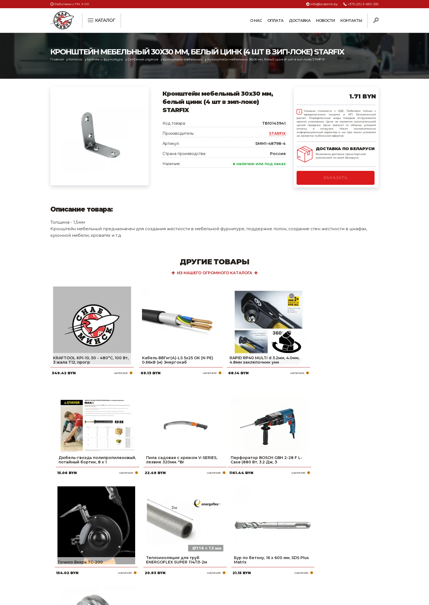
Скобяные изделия (146, 59)
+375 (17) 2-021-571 (305, 534)
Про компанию (188, 525)
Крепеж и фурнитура (107, 59)
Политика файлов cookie (73, 562)
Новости (325, 20)
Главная (57, 59)
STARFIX (277, 133)
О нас (256, 20)
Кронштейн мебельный (186, 59)
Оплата (275, 20)
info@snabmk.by (324, 4)
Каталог (77, 59)
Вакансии (182, 569)
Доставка (300, 20)
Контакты (351, 20)
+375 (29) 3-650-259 (363, 4)
